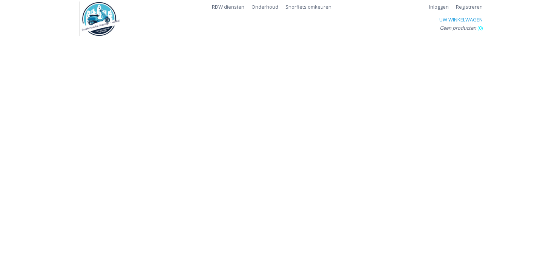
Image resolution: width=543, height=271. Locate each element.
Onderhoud (265, 6)
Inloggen (439, 6)
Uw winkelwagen (461, 19)
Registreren (469, 6)
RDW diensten (228, 6)
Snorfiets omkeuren (308, 6)
